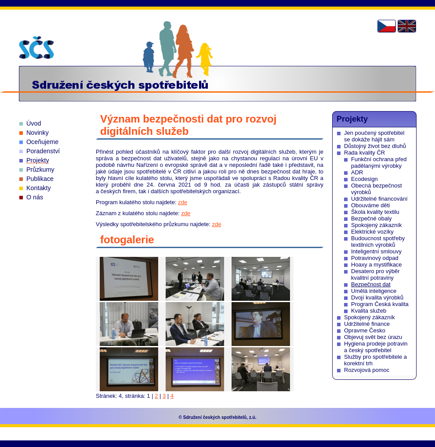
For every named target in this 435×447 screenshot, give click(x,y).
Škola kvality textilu (375, 212)
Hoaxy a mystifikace (376, 264)
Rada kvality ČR (364, 152)
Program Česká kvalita (380, 304)
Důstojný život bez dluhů (375, 146)
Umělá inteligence (373, 291)
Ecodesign (364, 179)
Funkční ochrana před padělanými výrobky (378, 162)
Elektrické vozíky (372, 231)
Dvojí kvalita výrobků (377, 297)
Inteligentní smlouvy (376, 251)
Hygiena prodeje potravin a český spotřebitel (376, 346)
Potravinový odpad (375, 258)
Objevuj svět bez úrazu (373, 337)
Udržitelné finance (367, 324)
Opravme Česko (364, 330)
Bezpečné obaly (371, 218)
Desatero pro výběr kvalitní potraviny (375, 274)
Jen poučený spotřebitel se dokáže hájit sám (374, 136)
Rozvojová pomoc (366, 370)
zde (182, 202)
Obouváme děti (370, 205)
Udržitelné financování (379, 198)
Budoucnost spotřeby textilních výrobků (378, 241)
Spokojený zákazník (376, 225)
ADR (357, 172)
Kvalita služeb (368, 310)
